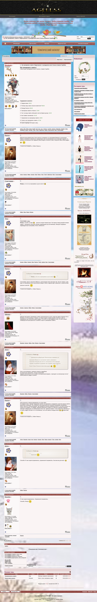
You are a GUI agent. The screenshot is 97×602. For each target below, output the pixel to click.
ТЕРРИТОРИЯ (27, 36)
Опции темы (59, 59)
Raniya (7, 135)
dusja (30, 129)
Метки (6, 544)
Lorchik (49, 129)
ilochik (33, 129)
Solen (26, 130)
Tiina (34, 130)
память (6, 546)
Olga (66, 129)
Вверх (94, 591)
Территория (33, 36)
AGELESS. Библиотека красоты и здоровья (14, 36)
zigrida (43, 262)
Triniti (37, 130)
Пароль (78, 38)
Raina (39, 174)
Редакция (84, 591)
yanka (46, 130)
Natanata (58, 129)
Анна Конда (51, 130)
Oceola (32, 174)
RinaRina (22, 130)
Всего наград (8, 108)
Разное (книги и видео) (10, 578)
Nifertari (7, 314)
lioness (45, 129)
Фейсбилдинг (16, 43)
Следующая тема (42, 549)
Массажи (47, 43)
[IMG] (6, 562)
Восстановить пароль (44, 16)
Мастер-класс (33, 43)
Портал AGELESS (81, 16)
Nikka (28, 174)
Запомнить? (91, 37)
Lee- (42, 129)
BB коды (7, 560)
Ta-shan (30, 130)
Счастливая (60, 130)
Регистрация (12, 16)
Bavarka (22, 343)
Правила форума (9, 565)
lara (39, 129)
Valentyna (41, 130)
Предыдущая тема (33, 549)
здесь (28, 221)
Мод (56, 130)
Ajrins (21, 129)
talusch (49, 439)
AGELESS (90, 591)
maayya (53, 129)
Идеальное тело (62, 43)
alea (24, 129)
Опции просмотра (67, 59)
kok (37, 129)
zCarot (61, 599)
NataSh (63, 129)
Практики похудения (83, 43)
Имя (78, 36)
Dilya (27, 129)
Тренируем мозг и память (10, 576)
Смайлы (7, 561)
